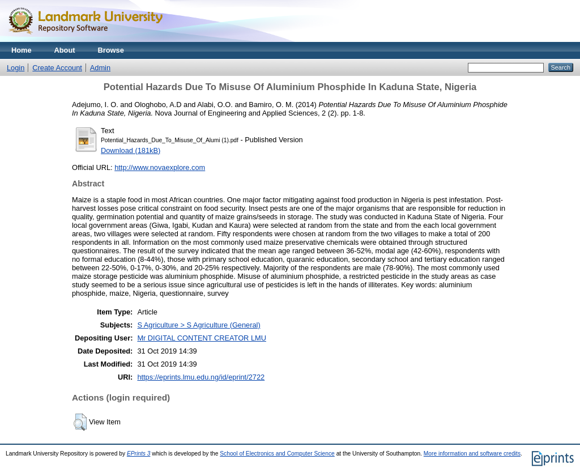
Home (21, 50)
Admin (100, 67)
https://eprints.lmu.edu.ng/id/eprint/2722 (201, 377)
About (64, 50)
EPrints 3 (139, 453)
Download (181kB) (130, 150)
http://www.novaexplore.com (159, 167)
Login (15, 67)
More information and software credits (472, 453)
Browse (111, 50)
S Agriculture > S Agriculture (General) (198, 325)
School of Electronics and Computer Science (277, 453)
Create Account (57, 67)
